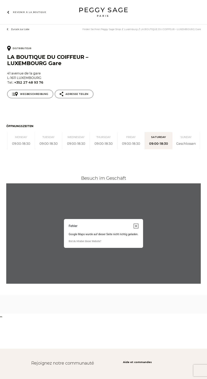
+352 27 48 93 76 (28, 82)
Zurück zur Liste (20, 29)
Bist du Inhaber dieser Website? (85, 241)
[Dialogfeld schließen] (136, 226)
